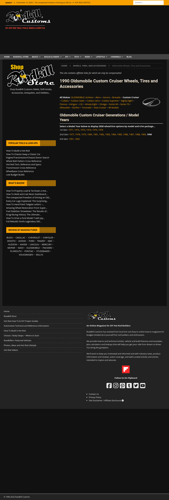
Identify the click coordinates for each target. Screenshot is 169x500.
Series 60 (113, 104)
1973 (82, 129)
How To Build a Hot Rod (18, 150)
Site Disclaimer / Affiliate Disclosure (106, 400)
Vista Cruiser (100, 107)
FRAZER (41, 240)
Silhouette (65, 107)
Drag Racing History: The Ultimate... (23, 214)
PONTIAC (28, 251)
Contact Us (94, 394)
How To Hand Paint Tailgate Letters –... (25, 204)
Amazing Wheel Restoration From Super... (26, 207)
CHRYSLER (48, 237)
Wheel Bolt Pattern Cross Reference (24, 161)
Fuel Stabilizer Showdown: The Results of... (27, 211)
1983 (107, 134)
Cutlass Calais (77, 100)
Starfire (75, 107)
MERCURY (47, 244)
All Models (113, 107)
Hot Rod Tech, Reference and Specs (23, 164)
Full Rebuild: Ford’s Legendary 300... (24, 221)
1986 (125, 134)
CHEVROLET (34, 237)
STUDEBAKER (42, 251)
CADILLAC (20, 237)
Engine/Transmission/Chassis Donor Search (27, 157)
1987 (131, 134)
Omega (103, 104)
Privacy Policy (95, 397)
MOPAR (11, 247)
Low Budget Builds (15, 174)
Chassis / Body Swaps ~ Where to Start (21, 335)
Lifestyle (100, 56)
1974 (88, 129)
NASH (21, 247)
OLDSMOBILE (77, 97)
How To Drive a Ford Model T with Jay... (25, 218)
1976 (100, 129)
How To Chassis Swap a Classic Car (23, 154)
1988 (137, 134)
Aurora (106, 97)
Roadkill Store (20, 56)
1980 (89, 134)
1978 (77, 134)
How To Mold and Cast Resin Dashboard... (27, 194)
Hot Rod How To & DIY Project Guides (21, 321)
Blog (129, 56)
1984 (113, 134)
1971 (70, 129)
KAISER (23, 244)
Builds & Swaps (51, 56)
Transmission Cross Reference (21, 167)
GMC (50, 240)
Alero (98, 97)
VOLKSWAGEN (26, 254)
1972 (76, 129)
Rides (87, 56)
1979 (83, 134)
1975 (94, 129)
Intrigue (73, 104)
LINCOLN (34, 244)
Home (7, 56)
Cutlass (65, 100)
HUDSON (12, 244)
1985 (119, 134)
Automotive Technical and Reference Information (26, 325)
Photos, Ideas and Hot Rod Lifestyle (20, 345)
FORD (31, 240)
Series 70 (124, 104)
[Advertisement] (111, 29)
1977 (71, 134)
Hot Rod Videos (11, 350)
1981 (95, 134)
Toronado (86, 107)
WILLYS (39, 254)
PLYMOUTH (16, 251)
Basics (35, 56)
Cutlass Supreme (110, 100)
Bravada (116, 97)
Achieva (89, 97)
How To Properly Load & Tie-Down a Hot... (27, 190)
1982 (101, 134)
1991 (71, 139)
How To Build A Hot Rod (15, 330)
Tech (76, 56)
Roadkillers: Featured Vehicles (17, 340)
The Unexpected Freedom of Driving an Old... (28, 197)
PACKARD (47, 247)
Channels (116, 56)
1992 (77, 139)
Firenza (63, 104)
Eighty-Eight (127, 100)
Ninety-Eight (91, 104)
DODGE (22, 240)
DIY (66, 56)
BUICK (10, 237)
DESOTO (11, 240)
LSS (81, 104)
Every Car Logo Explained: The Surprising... (27, 201)
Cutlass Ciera (93, 100)
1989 (143, 134)
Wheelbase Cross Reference (20, 171)
